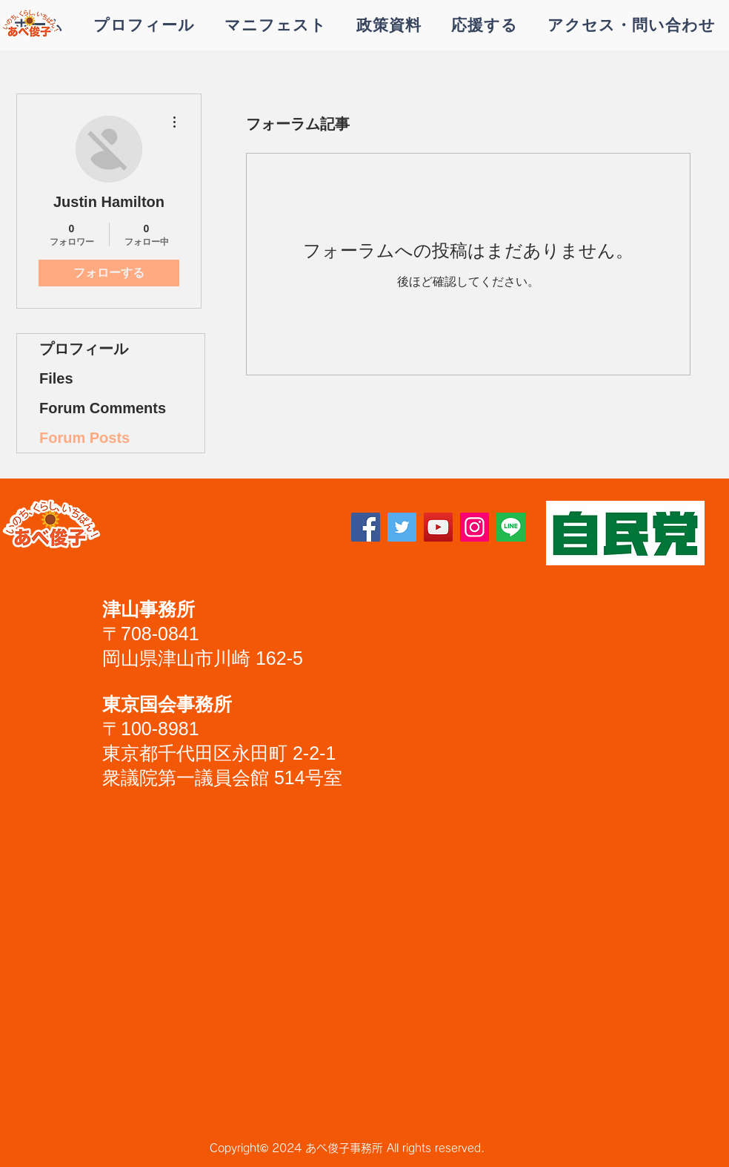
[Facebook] (365, 527)
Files (56, 378)
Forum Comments (102, 408)
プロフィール (83, 349)
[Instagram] (474, 527)
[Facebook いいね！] (209, 533)
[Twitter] (401, 527)
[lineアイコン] (510, 527)
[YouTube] (438, 527)
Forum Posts (84, 438)
